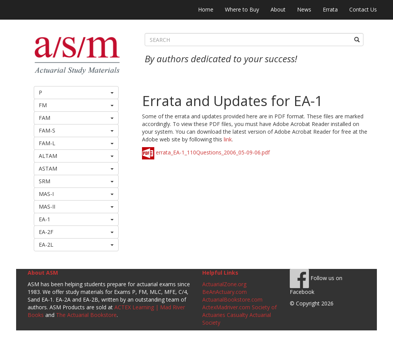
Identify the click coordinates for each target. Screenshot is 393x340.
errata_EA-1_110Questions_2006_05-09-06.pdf (206, 152)
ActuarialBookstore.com (232, 299)
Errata (330, 9)
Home (205, 9)
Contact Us (363, 9)
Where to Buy (242, 9)
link (228, 139)
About (278, 9)
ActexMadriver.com (226, 307)
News (304, 9)
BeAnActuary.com (224, 291)
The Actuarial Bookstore (86, 314)
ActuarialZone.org (224, 284)
